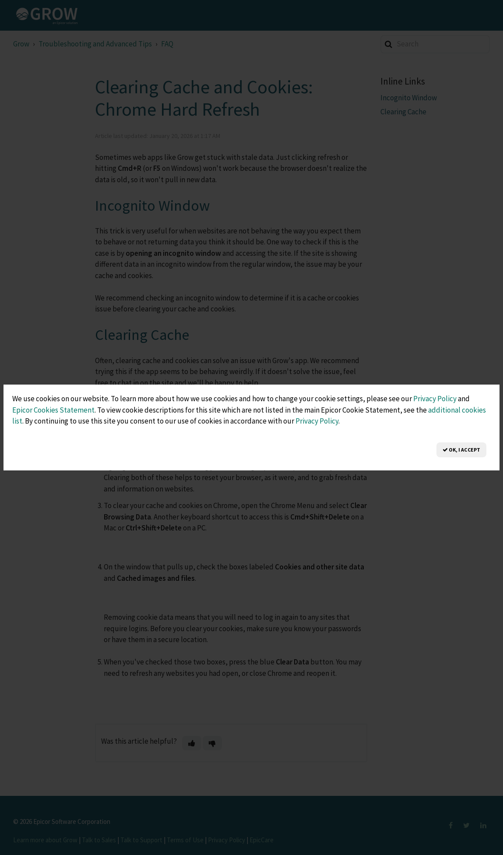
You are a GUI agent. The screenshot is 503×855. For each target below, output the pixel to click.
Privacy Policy (435, 398)
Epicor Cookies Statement (53, 410)
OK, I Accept (461, 449)
